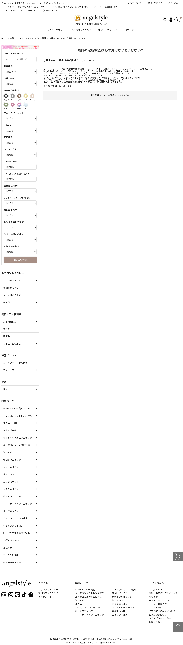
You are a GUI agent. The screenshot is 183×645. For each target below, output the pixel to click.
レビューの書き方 (158, 603)
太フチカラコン (11, 488)
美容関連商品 (9, 321)
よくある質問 (40, 38)
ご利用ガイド (155, 589)
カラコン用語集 (11, 554)
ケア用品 (7, 302)
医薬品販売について (159, 614)
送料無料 (7, 452)
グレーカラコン (11, 466)
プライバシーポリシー (160, 618)
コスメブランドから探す (15, 362)
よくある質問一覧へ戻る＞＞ (58, 85)
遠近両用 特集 (10, 422)
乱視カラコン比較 (12, 496)
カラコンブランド (56, 30)
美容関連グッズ (46, 596)
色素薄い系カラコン (13, 525)
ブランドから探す (12, 280)
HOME (4, 38)
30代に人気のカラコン (14, 540)
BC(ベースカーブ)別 (85, 589)
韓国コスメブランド (81, 30)
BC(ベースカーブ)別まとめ (16, 408)
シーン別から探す (12, 295)
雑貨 (100, 30)
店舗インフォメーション (20, 38)
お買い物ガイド (154, 3)
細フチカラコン (11, 481)
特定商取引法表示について (162, 611)
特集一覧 (129, 30)
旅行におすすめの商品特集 (16, 532)
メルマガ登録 (134, 3)
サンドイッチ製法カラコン (125, 607)
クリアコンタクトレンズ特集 (17, 415)
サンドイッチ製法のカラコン (17, 437)
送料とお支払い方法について (163, 593)
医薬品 (6, 336)
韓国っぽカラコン (12, 459)
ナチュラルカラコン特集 (15, 518)
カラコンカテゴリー (48, 589)
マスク (6, 328)
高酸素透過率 (9, 430)
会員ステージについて (160, 600)
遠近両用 (79, 603)
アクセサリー (113, 30)
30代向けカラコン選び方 (87, 607)
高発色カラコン (11, 510)
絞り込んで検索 (21, 259)
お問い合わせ (175, 3)
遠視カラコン (9, 547)
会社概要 (153, 596)
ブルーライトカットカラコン (17, 503)
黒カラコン (8, 474)
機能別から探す (11, 287)
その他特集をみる (12, 562)
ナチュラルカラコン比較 (124, 589)
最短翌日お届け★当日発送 (16, 444)
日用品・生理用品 (12, 343)
